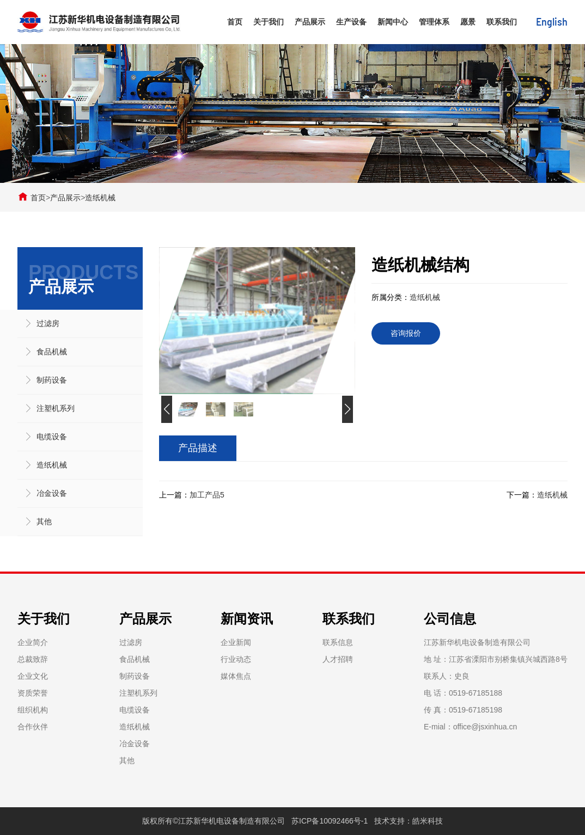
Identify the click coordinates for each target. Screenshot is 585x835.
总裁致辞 (32, 659)
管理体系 (434, 21)
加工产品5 (207, 494)
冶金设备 (51, 493)
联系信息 (337, 642)
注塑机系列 (55, 408)
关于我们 (268, 21)
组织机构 (32, 709)
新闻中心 (392, 21)
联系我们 (501, 21)
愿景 (468, 21)
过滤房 (47, 323)
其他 (44, 521)
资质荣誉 (32, 693)
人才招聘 (337, 659)
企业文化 (32, 676)
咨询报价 (406, 333)
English (552, 22)
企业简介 (32, 642)
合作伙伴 (32, 726)
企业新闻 (236, 642)
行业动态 (236, 659)
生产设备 (351, 21)
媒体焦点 (236, 676)
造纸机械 (100, 197)
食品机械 (51, 351)
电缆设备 (51, 436)
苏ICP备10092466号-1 (329, 820)
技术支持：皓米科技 (408, 820)
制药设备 (51, 380)
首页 (234, 21)
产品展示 (310, 21)
